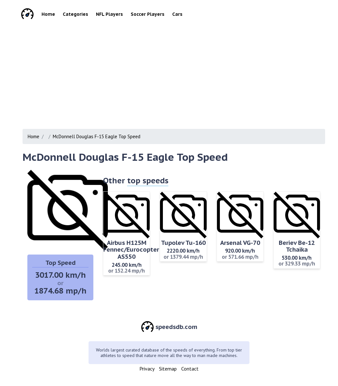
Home (48, 14)
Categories (75, 14)
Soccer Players (147, 14)
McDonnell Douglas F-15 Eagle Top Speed (96, 136)
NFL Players (109, 14)
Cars (177, 14)
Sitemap (168, 368)
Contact (190, 368)
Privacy (147, 368)
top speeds (147, 181)
